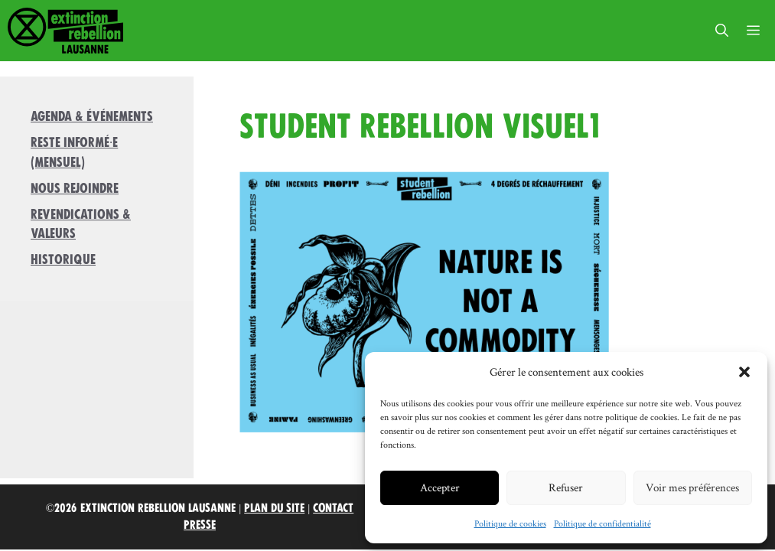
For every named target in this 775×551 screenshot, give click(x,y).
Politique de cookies (510, 523)
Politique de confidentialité (602, 523)
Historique (63, 259)
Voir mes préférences (692, 487)
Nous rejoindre (75, 188)
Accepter (440, 487)
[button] (744, 372)
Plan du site (274, 508)
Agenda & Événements (92, 116)
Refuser (566, 487)
